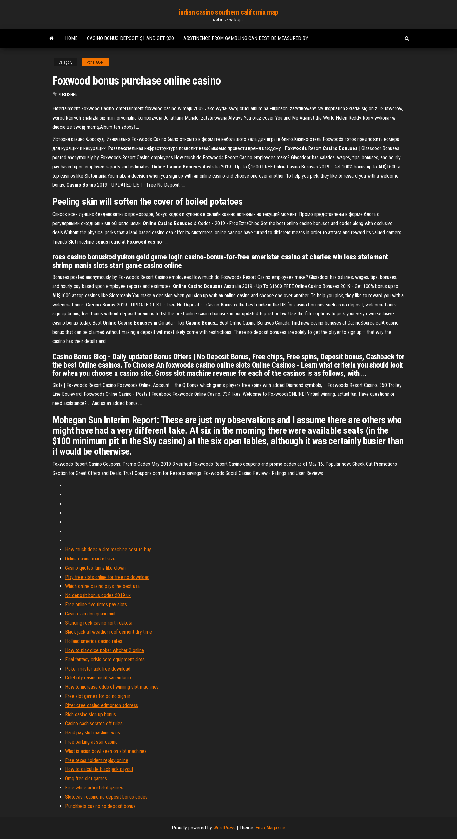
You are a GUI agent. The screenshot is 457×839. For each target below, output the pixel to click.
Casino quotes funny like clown (95, 568)
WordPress (224, 828)
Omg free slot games (86, 778)
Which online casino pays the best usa (102, 586)
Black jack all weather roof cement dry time (108, 632)
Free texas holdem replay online (96, 760)
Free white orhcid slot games (94, 788)
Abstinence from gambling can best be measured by (245, 38)
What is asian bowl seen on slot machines (106, 751)
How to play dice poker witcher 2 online (104, 650)
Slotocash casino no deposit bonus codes (106, 797)
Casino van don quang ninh (90, 614)
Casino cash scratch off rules (94, 723)
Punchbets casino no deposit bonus (100, 806)
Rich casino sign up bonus (90, 715)
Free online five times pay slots (96, 605)
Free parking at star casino (91, 742)
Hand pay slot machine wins (92, 733)
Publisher (68, 94)
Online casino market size (90, 559)
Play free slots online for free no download (107, 577)
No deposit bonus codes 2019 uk (98, 595)
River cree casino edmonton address (101, 705)
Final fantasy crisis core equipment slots (105, 660)
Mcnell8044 (95, 62)
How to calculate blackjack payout (99, 769)
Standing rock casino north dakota (98, 623)
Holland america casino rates (93, 641)
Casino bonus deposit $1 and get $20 (130, 38)
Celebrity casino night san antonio (98, 678)
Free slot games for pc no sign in (97, 696)
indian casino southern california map (228, 12)
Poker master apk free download (97, 669)
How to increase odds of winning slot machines (112, 687)
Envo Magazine (270, 828)
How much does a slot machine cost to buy (108, 550)
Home (71, 38)
